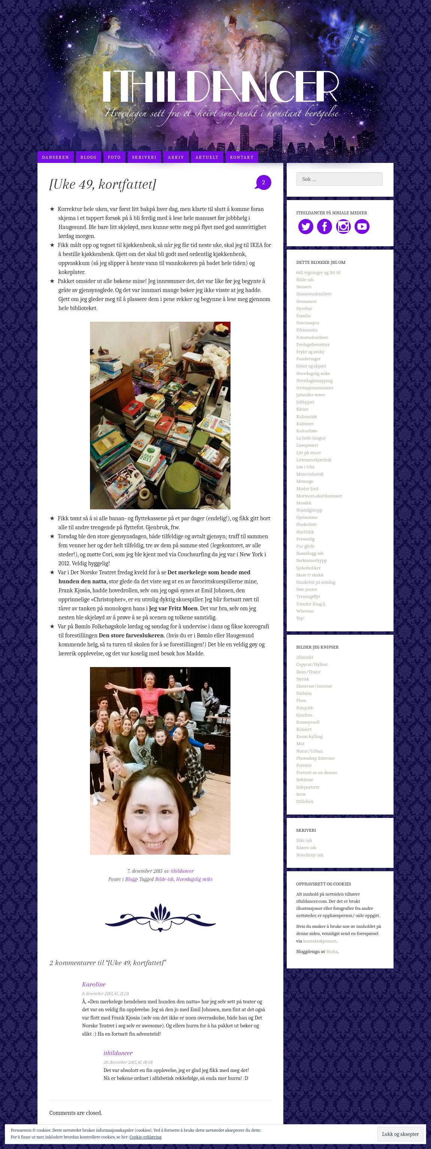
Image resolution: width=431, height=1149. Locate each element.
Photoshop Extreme (315, 758)
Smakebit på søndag (315, 582)
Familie (303, 315)
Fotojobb (304, 708)
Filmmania (307, 330)
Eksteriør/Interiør (314, 686)
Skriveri (144, 157)
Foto (114, 157)
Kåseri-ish (306, 847)
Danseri (303, 286)
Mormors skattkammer (319, 495)
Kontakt (242, 157)
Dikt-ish (304, 840)
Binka (332, 951)
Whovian (305, 611)
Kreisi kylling (309, 736)
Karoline (93, 984)
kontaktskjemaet (319, 941)
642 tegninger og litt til (318, 272)
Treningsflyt (308, 596)
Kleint (302, 409)
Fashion (304, 693)
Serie (301, 794)
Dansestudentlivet (314, 294)
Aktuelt (207, 157)
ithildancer (182, 871)
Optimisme (307, 517)
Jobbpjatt (305, 402)
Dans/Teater (308, 672)
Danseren (55, 157)
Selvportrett (308, 787)
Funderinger (308, 358)
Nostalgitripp (309, 510)
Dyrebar (304, 308)
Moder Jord (307, 488)
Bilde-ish (164, 879)
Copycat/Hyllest (312, 664)
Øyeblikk (305, 532)
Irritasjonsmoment (315, 387)
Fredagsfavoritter (313, 344)
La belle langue (311, 438)
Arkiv (176, 157)
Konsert (304, 729)
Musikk (303, 503)
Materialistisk (310, 474)
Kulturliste (306, 431)
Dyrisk (303, 679)
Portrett (304, 765)
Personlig (305, 539)
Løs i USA (305, 467)
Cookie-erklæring (146, 1137)
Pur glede (305, 546)
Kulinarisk (306, 416)
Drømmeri (306, 301)
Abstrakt (304, 657)
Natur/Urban (309, 751)
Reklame (305, 779)
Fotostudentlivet (312, 337)
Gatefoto (304, 715)
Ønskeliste (306, 524)
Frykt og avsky (310, 351)
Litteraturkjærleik (314, 459)
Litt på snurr (308, 452)
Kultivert (305, 423)
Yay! (300, 618)
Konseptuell (308, 722)
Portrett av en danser (316, 772)
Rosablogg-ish (310, 553)
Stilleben (305, 801)
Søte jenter (306, 589)
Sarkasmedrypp (311, 560)
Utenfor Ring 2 (310, 604)
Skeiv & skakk (310, 575)
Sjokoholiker (308, 568)
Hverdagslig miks (194, 879)
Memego (304, 481)
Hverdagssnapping (314, 380)
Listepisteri (307, 445)
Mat (300, 743)
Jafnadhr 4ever (310, 395)
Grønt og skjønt (311, 366)
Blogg (89, 157)
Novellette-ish (310, 855)
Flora (301, 700)
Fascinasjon (307, 322)
